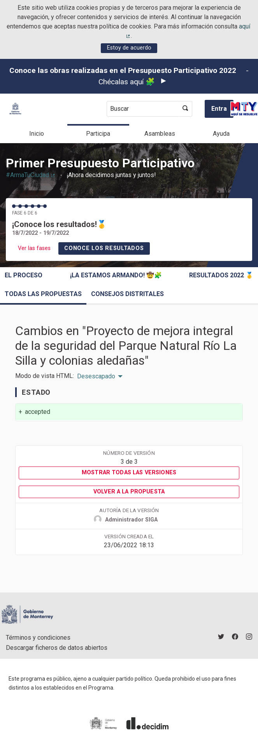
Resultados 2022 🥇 (221, 275)
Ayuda (221, 133)
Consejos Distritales (127, 294)
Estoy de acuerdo (129, 47)
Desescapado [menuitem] (96, 376)
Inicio (36, 133)
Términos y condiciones (38, 637)
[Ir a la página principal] (15, 108)
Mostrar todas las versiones (129, 472)
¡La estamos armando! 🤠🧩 (116, 275)
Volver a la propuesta (129, 491)
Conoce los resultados (104, 248)
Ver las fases (34, 248)
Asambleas (159, 133)
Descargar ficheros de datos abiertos (56, 647)
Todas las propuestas (43, 294)
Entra (219, 108)
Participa (98, 133)
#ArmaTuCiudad (31, 175)
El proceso (23, 275)
